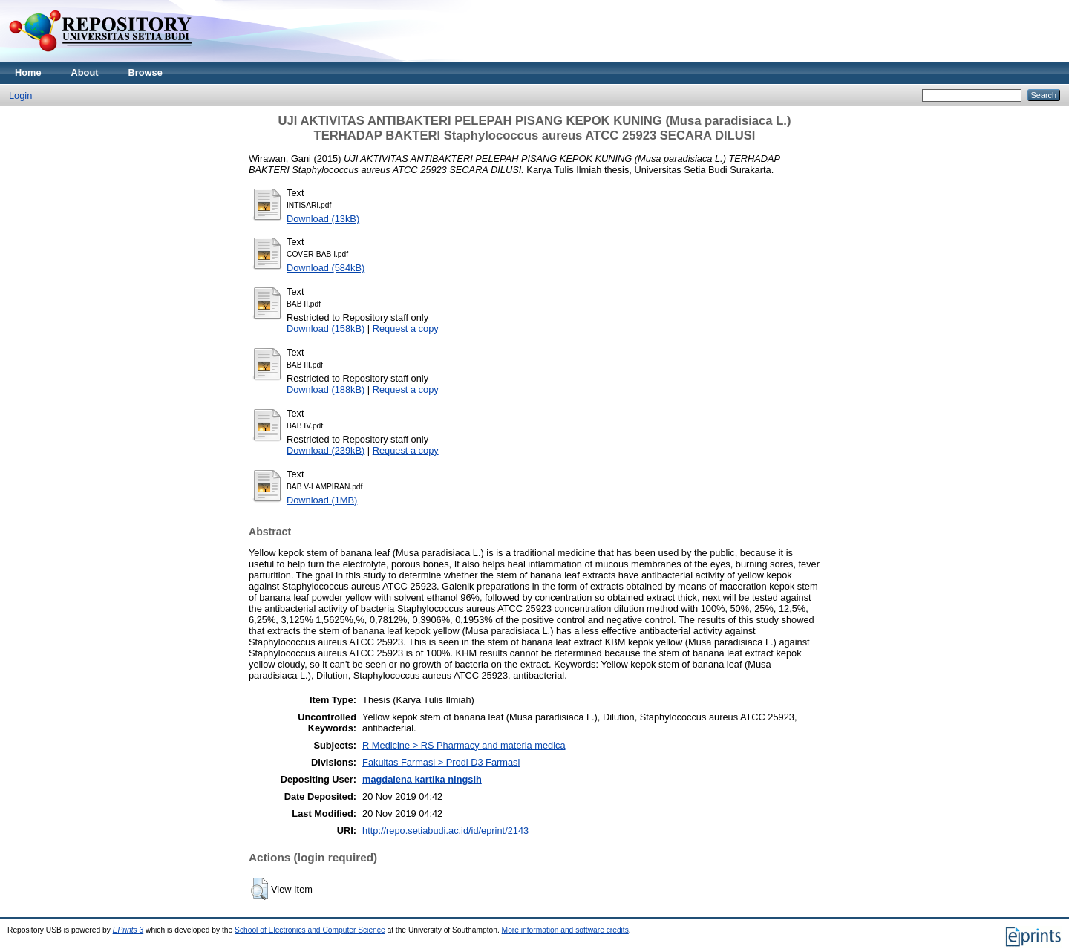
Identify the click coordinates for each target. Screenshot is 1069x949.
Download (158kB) (325, 328)
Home (28, 72)
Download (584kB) (325, 267)
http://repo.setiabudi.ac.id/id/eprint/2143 (445, 830)
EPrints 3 (128, 930)
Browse (145, 72)
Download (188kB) (325, 389)
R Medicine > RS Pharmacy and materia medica (463, 745)
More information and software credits (565, 930)
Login (20, 95)
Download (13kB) (323, 218)
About (85, 72)
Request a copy (406, 328)
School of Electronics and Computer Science (310, 930)
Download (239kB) (325, 450)
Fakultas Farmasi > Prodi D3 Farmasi (441, 762)
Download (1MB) (322, 500)
